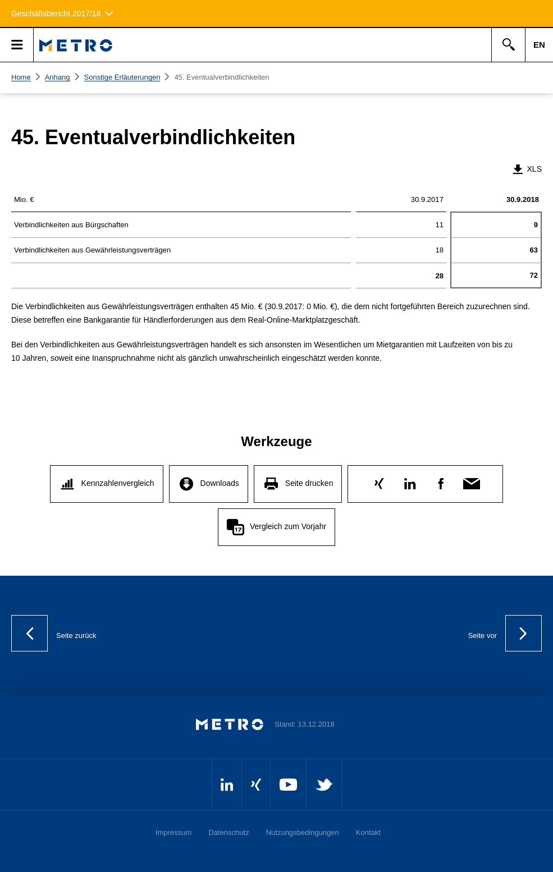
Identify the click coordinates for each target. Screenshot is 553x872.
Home (21, 77)
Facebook (441, 481)
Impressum (173, 832)
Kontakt (368, 832)
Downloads (219, 483)
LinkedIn (410, 481)
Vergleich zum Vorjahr (288, 526)
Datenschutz (228, 832)
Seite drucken (309, 483)
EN (539, 44)
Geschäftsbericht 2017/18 (56, 13)
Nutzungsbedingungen (302, 832)
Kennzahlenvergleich (117, 483)
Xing (379, 481)
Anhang (57, 77)
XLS (526, 168)
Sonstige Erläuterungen (122, 77)
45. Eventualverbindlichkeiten (221, 77)
